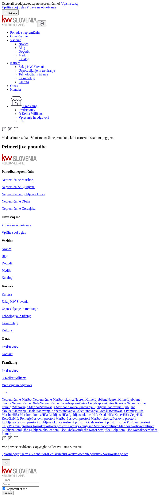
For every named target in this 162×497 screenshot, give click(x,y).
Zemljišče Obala (64, 430)
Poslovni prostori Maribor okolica (89, 418)
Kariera (15, 63)
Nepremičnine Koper (54, 403)
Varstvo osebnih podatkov (84, 454)
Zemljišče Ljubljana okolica (34, 430)
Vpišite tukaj (69, 3)
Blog (22, 47)
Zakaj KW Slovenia (32, 66)
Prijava (7, 493)
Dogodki (24, 51)
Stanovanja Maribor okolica (59, 407)
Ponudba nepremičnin (25, 32)
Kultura (24, 82)
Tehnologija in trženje (33, 74)
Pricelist (61, 454)
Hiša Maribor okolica (27, 414)
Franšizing (24, 106)
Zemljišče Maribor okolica (123, 426)
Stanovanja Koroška (96, 411)
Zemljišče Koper (86, 430)
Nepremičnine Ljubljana (18, 187)
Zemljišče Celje (108, 430)
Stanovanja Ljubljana (92, 407)
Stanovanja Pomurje (123, 411)
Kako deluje (27, 78)
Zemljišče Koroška (131, 430)
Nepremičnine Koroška (111, 403)
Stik (21, 121)
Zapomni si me (17, 489)
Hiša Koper (115, 414)
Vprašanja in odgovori (34, 117)
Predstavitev (27, 110)
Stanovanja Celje (71, 411)
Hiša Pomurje (22, 418)
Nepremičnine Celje (81, 403)
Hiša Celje (130, 414)
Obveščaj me (19, 36)
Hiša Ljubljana (52, 414)
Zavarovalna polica (115, 454)
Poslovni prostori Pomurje (62, 426)
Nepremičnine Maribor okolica (53, 399)
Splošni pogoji (11, 454)
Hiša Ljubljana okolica (77, 414)
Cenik (52, 454)
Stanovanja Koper (47, 411)
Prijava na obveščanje (41, 7)
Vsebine (15, 40)
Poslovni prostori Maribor (49, 418)
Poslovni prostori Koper (110, 422)
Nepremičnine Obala (16, 201)
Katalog (24, 59)
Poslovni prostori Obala (78, 422)
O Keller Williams (31, 113)
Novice (23, 44)
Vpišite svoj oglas (14, 7)
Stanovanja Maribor (26, 407)
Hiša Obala (100, 414)
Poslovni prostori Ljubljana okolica (38, 422)
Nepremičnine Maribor (17, 180)
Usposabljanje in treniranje (37, 70)
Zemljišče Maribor (92, 426)
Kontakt (15, 89)
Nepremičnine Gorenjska (18, 208)
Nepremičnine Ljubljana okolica (23, 194)
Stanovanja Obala (23, 411)
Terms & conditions (34, 454)
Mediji (23, 55)
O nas (14, 86)
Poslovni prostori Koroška (26, 426)
